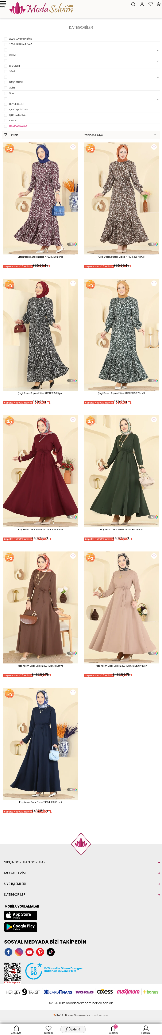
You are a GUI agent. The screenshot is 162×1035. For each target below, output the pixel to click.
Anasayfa (16, 1029)
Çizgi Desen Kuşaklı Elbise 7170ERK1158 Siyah (40, 393)
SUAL (12, 93)
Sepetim (113, 1029)
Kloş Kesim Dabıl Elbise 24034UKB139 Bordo (40, 529)
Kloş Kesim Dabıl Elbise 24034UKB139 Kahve (40, 665)
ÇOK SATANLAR (17, 115)
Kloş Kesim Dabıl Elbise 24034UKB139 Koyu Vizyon (121, 665)
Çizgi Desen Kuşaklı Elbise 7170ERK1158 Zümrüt (121, 393)
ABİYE (12, 87)
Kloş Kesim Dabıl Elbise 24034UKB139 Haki (121, 529)
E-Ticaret (68, 1015)
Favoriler (48, 1029)
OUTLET (13, 120)
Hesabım (146, 1029)
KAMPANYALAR (18, 126)
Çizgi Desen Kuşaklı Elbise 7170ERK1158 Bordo (40, 256)
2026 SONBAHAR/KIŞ (20, 38)
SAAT (12, 71)
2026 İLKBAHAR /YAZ (20, 44)
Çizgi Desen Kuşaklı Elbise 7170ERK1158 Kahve (122, 256)
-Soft (58, 1015)
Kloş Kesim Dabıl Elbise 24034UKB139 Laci (40, 802)
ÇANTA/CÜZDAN (18, 109)
